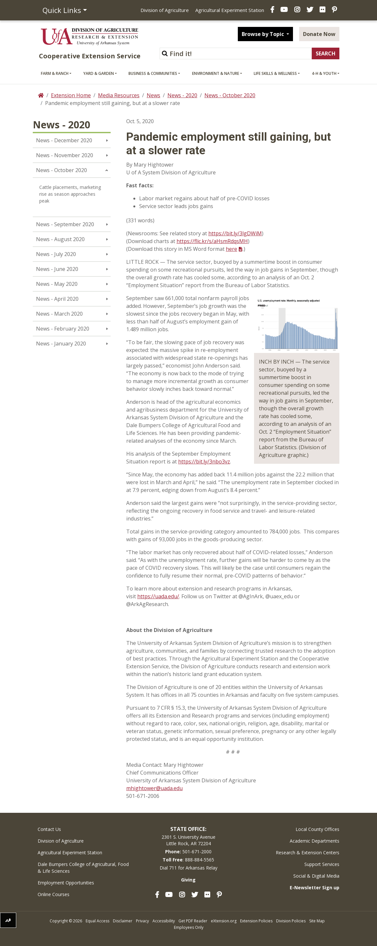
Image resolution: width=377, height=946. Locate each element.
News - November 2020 (64, 155)
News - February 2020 (62, 328)
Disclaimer (122, 921)
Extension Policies (256, 921)
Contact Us (49, 829)
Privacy (142, 921)
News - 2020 (182, 95)
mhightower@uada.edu (154, 788)
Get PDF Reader (192, 921)
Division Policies (291, 921)
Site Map (317, 921)
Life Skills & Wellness (275, 73)
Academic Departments (314, 841)
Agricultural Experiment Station (229, 10)
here (231, 248)
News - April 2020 (57, 298)
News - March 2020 (59, 313)
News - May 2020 (57, 283)
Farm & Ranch (54, 73)
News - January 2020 (61, 343)
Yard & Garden (98, 73)
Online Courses (53, 894)
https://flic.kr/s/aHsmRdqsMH (212, 241)
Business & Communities (152, 73)
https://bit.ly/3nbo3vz (204, 461)
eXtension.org (224, 921)
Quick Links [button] (62, 10)
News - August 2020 (60, 239)
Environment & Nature (215, 73)
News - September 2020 (65, 224)
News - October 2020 (229, 95)
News (153, 95)
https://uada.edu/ (158, 596)
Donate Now (319, 34)
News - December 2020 (64, 140)
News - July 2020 (56, 254)
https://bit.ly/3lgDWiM (235, 233)
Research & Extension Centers (307, 852)
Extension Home (71, 95)
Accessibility (163, 921)
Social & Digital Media (316, 876)
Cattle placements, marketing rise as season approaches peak (70, 194)
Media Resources (119, 95)
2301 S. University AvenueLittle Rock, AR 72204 (188, 840)
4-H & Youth (324, 73)
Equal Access (97, 921)
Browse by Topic (263, 34)
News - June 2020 (57, 269)
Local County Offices (317, 829)
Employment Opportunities (66, 883)
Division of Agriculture (164, 10)
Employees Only (188, 927)
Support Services (321, 864)
